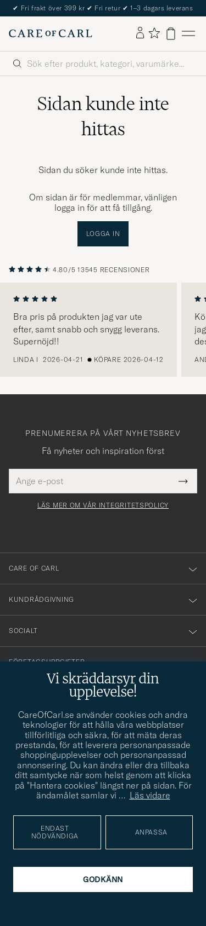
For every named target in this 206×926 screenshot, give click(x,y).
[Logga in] (140, 33)
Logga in (103, 233)
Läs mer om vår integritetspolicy (103, 505)
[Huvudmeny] (188, 34)
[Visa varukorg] (171, 33)
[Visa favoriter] (154, 33)
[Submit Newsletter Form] (183, 480)
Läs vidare (150, 795)
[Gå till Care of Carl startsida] (50, 33)
